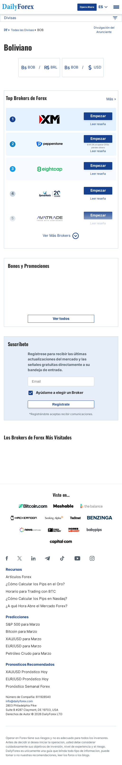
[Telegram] (47, 558)
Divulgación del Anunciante (104, 30)
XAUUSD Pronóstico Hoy (26, 672)
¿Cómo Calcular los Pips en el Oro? (35, 584)
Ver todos (61, 318)
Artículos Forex (18, 577)
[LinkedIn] (33, 558)
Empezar (98, 116)
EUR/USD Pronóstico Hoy (27, 679)
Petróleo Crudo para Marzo (28, 653)
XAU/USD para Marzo (23, 639)
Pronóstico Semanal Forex (28, 686)
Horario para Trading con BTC (31, 591)
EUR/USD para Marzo (23, 646)
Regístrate (61, 404)
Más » (111, 99)
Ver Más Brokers (56, 235)
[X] (19, 558)
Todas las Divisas (22, 30)
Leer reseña (98, 124)
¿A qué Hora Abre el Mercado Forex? (36, 606)
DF (6, 30)
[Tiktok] (62, 558)
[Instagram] (92, 558)
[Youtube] (77, 558)
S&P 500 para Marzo (23, 624)
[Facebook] (7, 558)
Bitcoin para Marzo (21, 631)
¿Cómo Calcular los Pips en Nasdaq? (36, 598)
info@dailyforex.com (19, 701)
